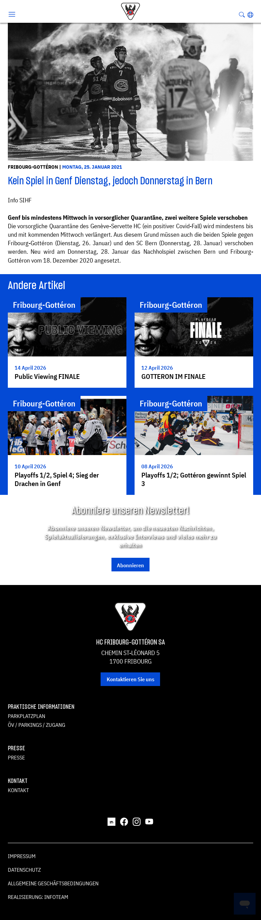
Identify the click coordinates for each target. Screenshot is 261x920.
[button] (250, 15)
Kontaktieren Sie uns (130, 679)
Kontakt (18, 790)
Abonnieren (130, 565)
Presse (16, 757)
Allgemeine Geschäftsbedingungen (53, 883)
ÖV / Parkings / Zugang (36, 724)
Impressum (22, 856)
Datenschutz (24, 869)
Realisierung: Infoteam (38, 896)
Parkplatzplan (26, 716)
